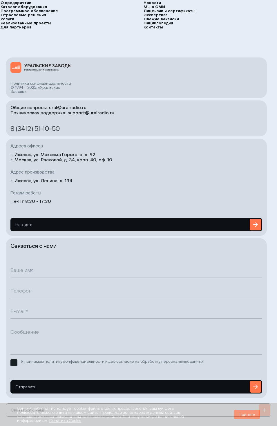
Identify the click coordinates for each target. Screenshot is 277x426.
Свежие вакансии (161, 19)
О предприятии (16, 2)
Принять (247, 414)
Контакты (153, 27)
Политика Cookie (65, 420)
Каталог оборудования (24, 6)
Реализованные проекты (26, 23)
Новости (152, 2)
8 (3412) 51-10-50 (35, 128)
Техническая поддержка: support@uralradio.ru (62, 112)
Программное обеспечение (29, 10)
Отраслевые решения (23, 14)
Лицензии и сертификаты (169, 10)
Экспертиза (156, 14)
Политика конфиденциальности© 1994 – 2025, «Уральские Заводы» (40, 87)
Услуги (7, 19)
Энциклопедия (158, 23)
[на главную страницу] (40, 67)
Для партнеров (16, 27)
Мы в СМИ (154, 6)
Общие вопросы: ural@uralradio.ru (48, 107)
